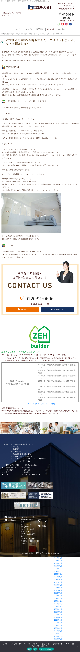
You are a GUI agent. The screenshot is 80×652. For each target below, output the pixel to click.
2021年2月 (58, 628)
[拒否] (78, 647)
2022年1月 (58, 598)
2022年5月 (58, 588)
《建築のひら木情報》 (12, 465)
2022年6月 (58, 585)
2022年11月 (58, 571)
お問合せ (27, 470)
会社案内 (62, 3)
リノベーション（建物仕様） (23, 456)
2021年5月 (58, 620)
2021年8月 (58, 612)
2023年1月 (58, 566)
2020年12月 (58, 633)
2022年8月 (58, 579)
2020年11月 (58, 636)
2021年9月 (58, 609)
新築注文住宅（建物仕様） (22, 454)
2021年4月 (58, 623)
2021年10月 (58, 606)
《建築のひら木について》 (33, 465)
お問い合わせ (70, 6)
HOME (17, 29)
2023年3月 (58, 560)
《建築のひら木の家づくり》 (23, 444)
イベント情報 (8, 470)
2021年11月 (58, 604)
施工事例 (39, 29)
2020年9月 (58, 639)
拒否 (35, 649)
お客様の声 (17, 451)
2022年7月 (58, 582)
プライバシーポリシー (32, 475)
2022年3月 (58, 593)
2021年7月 (58, 615)
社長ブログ (8, 472)
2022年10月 (58, 574)
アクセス (70, 3)
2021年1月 (58, 631)
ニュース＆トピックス (12, 467)
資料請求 (23, 309)
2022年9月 (58, 577)
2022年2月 (58, 596)
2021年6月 (58, 617)
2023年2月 (58, 563)
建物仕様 (50, 29)
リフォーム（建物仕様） (22, 461)
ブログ (6, 475)
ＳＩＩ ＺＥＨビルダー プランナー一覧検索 (40, 404)
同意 (29, 649)
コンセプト (28, 29)
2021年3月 (58, 625)
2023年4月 (58, 558)
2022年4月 (58, 590)
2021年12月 (58, 601)
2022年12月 (58, 569)
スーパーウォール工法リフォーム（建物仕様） (29, 459)
